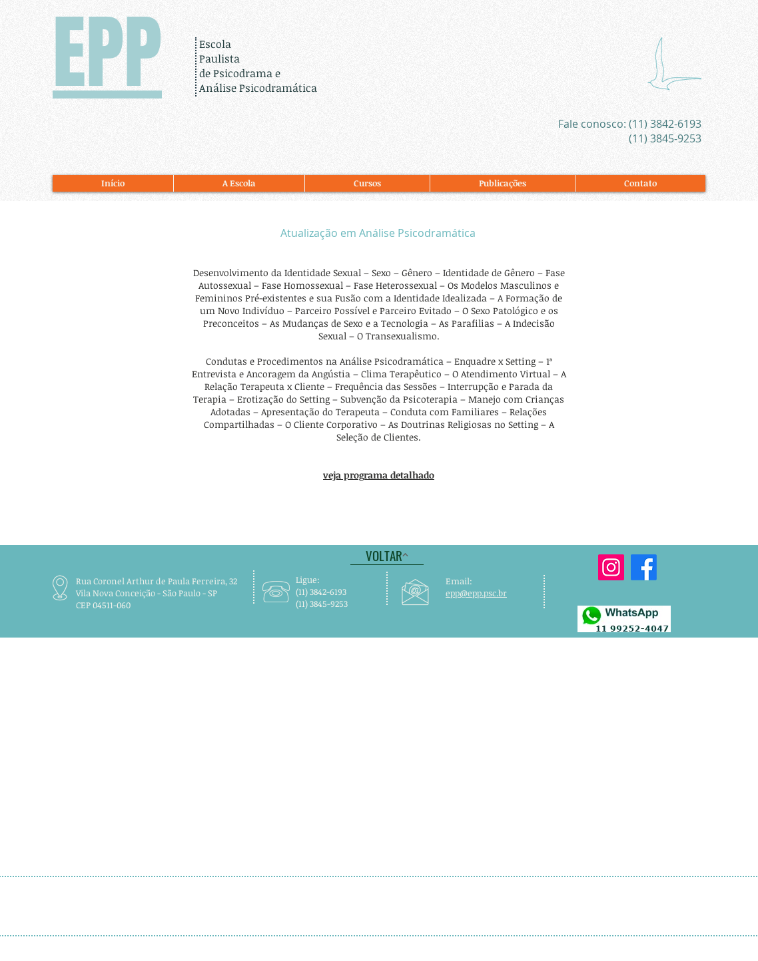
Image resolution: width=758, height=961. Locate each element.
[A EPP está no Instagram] (611, 567)
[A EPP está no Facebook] (644, 567)
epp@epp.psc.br (476, 593)
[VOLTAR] (387, 555)
